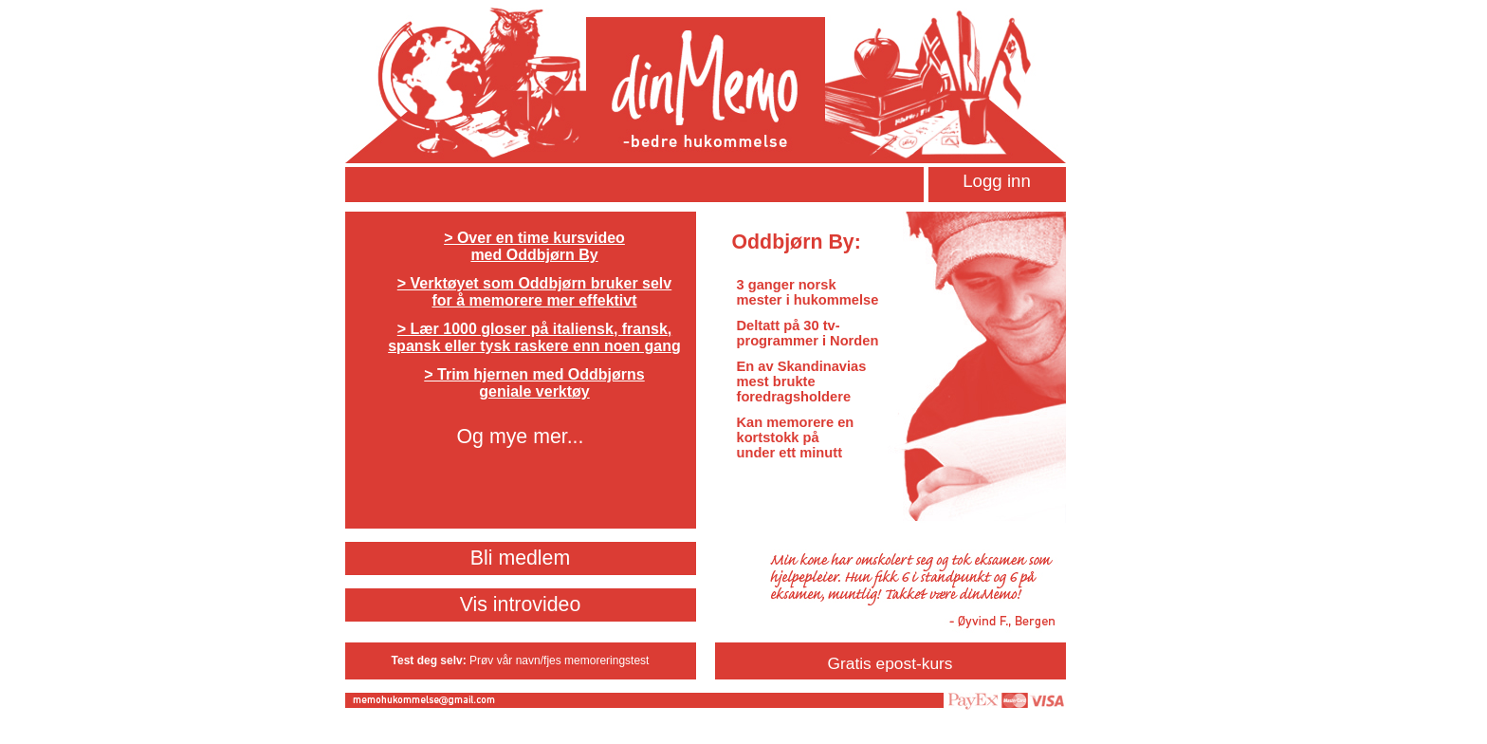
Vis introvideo (520, 604)
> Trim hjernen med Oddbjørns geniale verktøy (534, 383)
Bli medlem (520, 558)
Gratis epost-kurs (890, 663)
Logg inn (997, 181)
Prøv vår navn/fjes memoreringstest (559, 660)
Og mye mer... (520, 436)
